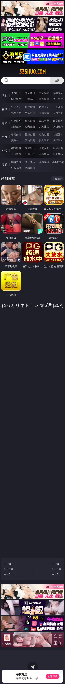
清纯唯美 (30, 140)
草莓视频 (44, 162)
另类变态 (58, 126)
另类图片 (58, 140)
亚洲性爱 (16, 120)
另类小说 (30, 154)
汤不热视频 (58, 162)
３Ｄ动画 (58, 107)
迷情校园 (16, 154)
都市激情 (16, 148)
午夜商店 (30, 162)
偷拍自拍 (30, 120)
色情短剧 (30, 167)
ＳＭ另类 (58, 112)
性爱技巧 (58, 154)
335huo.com (32, 71)
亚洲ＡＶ (16, 107)
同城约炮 (16, 162)
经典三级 (30, 126)
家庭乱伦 (30, 148)
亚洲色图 (30, 134)
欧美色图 (44, 134)
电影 (4, 123)
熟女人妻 (16, 112)
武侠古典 (58, 148)
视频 (4, 109)
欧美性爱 (58, 120)
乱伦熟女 (44, 126)
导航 (4, 164)
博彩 (4, 96)
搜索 (57, 80)
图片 (4, 137)
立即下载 (52, 676)
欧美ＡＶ (44, 107)
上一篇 (9, 569)
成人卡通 (44, 120)
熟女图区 (44, 140)
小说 (4, 151)
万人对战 (44, 93)
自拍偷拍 (30, 107)
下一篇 (56, 569)
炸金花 (30, 99)
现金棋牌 (44, 99)
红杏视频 (16, 167)
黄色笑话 (44, 154)
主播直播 (44, 112)
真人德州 (30, 93)
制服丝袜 (16, 126)
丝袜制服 (30, 112)
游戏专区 (58, 93)
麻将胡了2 (16, 99)
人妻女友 (44, 148)
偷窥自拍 (16, 134)
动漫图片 (58, 134)
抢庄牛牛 (58, 99)
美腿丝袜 (16, 140)
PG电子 (16, 93)
